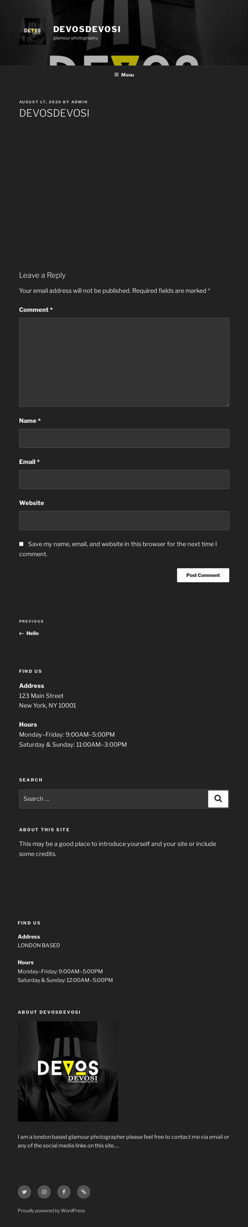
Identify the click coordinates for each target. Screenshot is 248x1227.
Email (29, 461)
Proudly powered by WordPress (51, 1210)
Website (31, 502)
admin (79, 102)
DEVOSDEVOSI (87, 29)
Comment (36, 309)
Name (30, 420)
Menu (124, 75)
